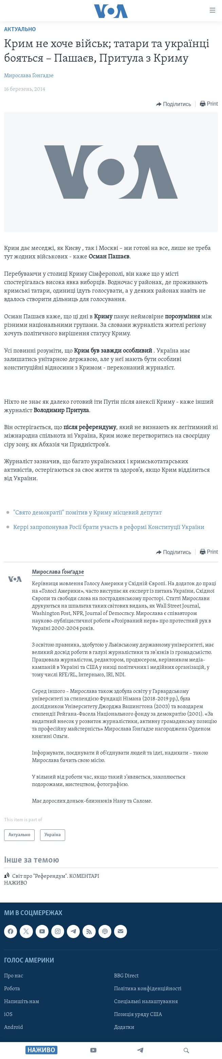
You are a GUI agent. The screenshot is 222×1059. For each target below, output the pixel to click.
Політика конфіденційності (148, 989)
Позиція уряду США (138, 1014)
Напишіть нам (21, 1001)
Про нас (13, 976)
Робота (12, 989)
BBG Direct (126, 976)
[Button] (173, 104)
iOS (8, 1014)
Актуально (20, 29)
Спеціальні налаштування (146, 1001)
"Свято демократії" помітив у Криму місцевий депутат (87, 513)
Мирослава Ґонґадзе (29, 76)
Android (13, 1027)
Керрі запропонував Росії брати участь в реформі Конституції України (108, 527)
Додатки (124, 1027)
